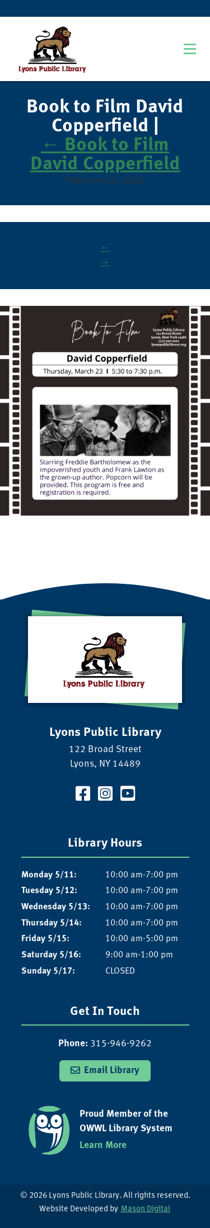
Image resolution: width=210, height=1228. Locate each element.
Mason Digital (145, 1209)
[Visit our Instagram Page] (105, 795)
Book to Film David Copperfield (105, 155)
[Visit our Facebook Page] (83, 795)
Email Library (111, 1070)
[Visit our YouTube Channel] (128, 795)
